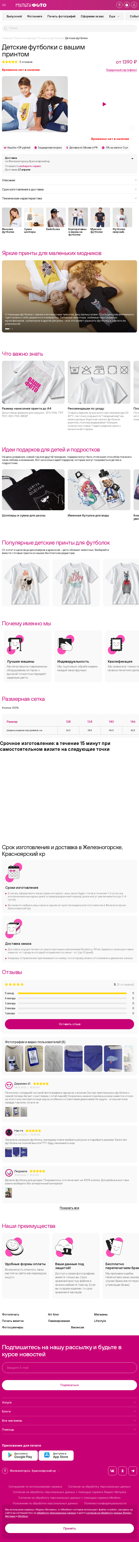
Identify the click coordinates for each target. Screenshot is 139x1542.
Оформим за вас (92, 16)
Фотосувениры (12, 1327)
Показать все (69, 1207)
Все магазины (69, 1420)
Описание (69, 179)
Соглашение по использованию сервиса (35, 1486)
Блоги (69, 1411)
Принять (69, 1528)
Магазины (100, 1314)
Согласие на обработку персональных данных (99, 1486)
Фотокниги (34, 16)
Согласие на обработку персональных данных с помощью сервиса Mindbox (69, 1497)
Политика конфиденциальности (105, 1503)
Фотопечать (10, 1314)
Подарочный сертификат (121, 69)
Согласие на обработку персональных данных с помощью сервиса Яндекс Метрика (69, 1492)
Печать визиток (13, 1320)
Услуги (69, 1402)
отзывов (26, 61)
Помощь (69, 1429)
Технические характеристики (69, 198)
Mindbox (23, 1516)
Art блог (53, 1314)
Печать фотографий (61, 16)
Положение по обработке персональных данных (45, 1503)
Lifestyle (100, 1320)
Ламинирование (59, 1320)
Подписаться (69, 1385)
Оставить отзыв (69, 1024)
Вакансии (77, 1327)
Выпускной (14, 16)
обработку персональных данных (56, 1512)
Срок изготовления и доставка (69, 189)
